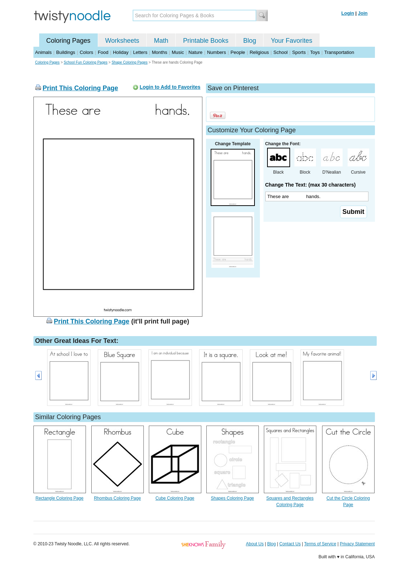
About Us (254, 543)
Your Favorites (291, 40)
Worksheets (122, 40)
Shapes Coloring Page (232, 498)
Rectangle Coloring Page (59, 498)
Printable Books (205, 40)
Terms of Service (320, 543)
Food (103, 52)
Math (161, 40)
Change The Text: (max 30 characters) (310, 185)
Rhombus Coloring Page (117, 498)
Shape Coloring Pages (129, 62)
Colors (86, 52)
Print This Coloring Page (80, 88)
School (281, 52)
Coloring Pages (68, 40)
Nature (195, 52)
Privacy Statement (357, 543)
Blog (249, 40)
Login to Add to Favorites (169, 87)
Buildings (65, 52)
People (237, 52)
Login (347, 13)
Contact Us (290, 543)
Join (363, 13)
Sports (299, 52)
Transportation (339, 52)
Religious (259, 52)
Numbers (216, 52)
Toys (315, 52)
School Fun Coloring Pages (85, 62)
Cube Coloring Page (174, 498)
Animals (43, 52)
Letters (140, 52)
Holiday (120, 52)
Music (178, 52)
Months (160, 52)
